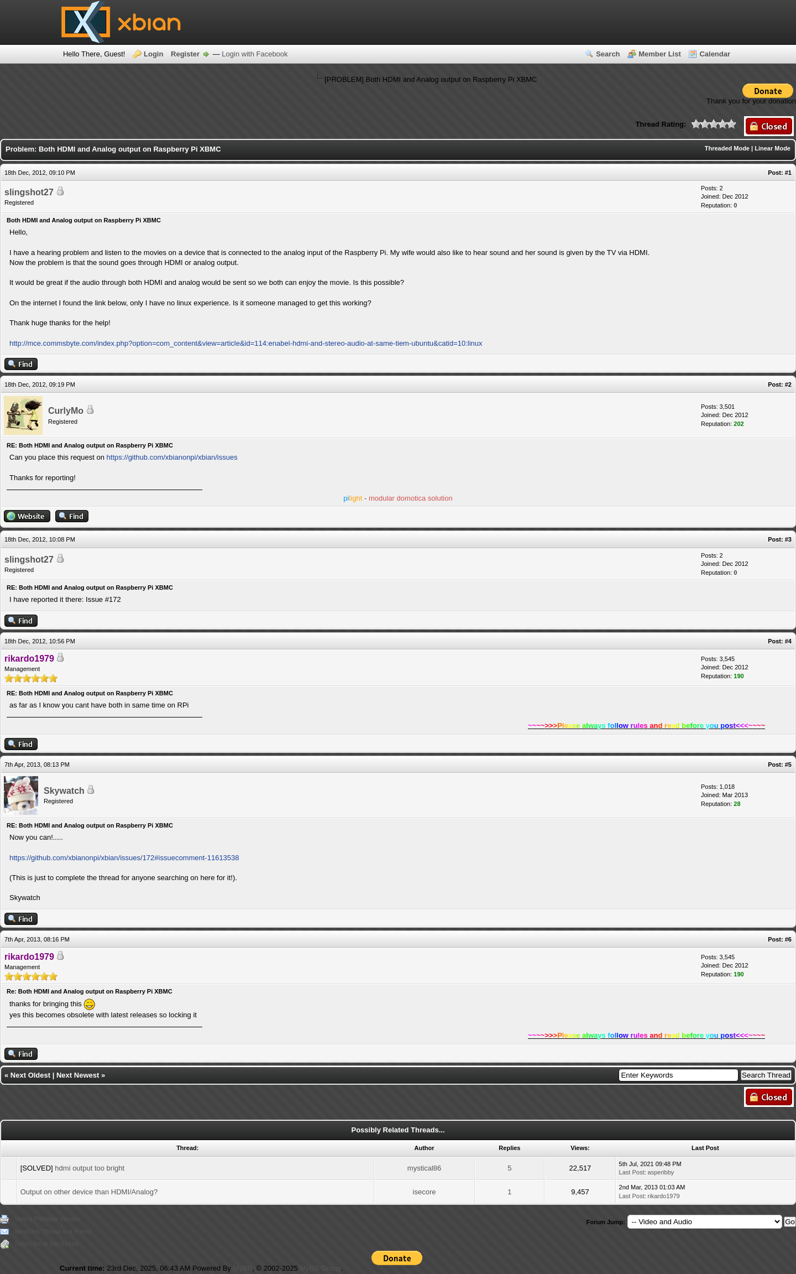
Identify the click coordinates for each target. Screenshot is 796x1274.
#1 (788, 172)
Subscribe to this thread (46, 1243)
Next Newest (77, 1075)
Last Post (632, 1172)
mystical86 (424, 1168)
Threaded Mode (727, 148)
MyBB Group (320, 1268)
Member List (659, 54)
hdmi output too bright (89, 1168)
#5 (788, 764)
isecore (424, 1192)
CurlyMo (65, 410)
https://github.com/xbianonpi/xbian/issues (172, 457)
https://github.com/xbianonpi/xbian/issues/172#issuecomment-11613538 (124, 858)
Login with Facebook (254, 54)
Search (608, 54)
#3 (788, 539)
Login (153, 54)
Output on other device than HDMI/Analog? (89, 1192)
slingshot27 (29, 192)
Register (185, 54)
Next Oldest (30, 1075)
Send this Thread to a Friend (52, 1231)
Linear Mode (772, 148)
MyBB (243, 1268)
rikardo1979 (664, 1196)
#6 (788, 939)
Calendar (714, 54)
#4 (788, 641)
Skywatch (64, 790)
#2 (788, 384)
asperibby (661, 1172)
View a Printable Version (47, 1218)
